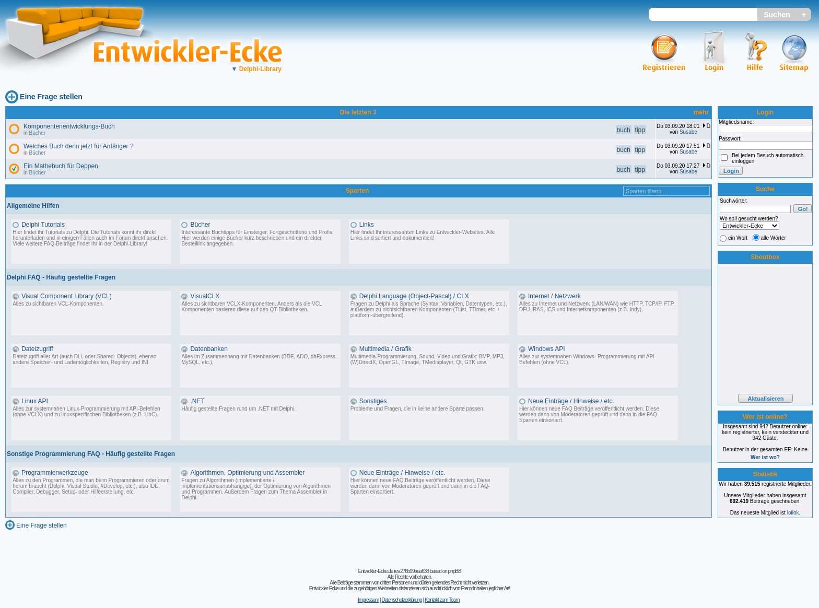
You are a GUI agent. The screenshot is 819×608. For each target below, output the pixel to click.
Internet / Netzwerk (554, 296)
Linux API (34, 401)
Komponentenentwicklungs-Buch (69, 126)
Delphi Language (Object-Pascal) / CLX (414, 296)
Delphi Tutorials (43, 224)
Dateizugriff (37, 349)
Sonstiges (373, 401)
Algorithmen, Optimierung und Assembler (247, 472)
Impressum (368, 600)
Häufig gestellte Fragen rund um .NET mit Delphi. (238, 409)
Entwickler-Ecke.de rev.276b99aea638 (393, 571)
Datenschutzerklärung (401, 600)
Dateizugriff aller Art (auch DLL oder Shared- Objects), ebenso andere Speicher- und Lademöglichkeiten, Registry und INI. (84, 359)
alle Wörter (773, 238)
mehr (701, 112)
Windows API (546, 349)
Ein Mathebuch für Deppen (61, 166)
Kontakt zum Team (442, 600)
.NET (197, 401)
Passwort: (730, 139)
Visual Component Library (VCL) (66, 296)
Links (366, 224)
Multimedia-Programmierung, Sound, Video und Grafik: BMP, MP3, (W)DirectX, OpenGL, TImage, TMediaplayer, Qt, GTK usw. (427, 359)
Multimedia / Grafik (385, 349)
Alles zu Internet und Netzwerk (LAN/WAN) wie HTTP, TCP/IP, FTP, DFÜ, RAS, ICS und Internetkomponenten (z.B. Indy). (597, 306)
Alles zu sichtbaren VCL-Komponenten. (58, 304)
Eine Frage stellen (51, 96)
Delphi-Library (256, 69)
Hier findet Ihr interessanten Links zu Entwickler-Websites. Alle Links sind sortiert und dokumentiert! (422, 235)
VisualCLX (204, 296)
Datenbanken (208, 349)
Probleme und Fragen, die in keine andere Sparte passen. (417, 409)
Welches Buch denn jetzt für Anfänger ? (79, 146)
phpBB (454, 571)
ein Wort (737, 238)
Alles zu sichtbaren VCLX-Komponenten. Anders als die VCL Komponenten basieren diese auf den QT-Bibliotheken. (251, 306)
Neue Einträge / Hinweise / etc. (571, 401)
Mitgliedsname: (736, 122)
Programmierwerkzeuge (54, 472)
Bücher (37, 133)
